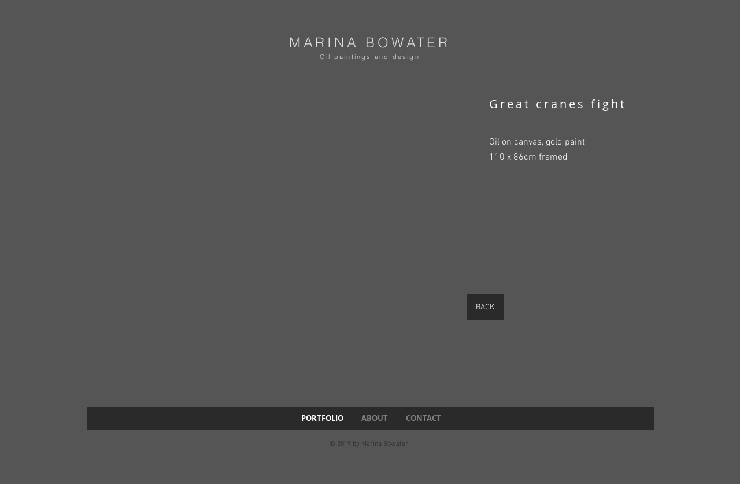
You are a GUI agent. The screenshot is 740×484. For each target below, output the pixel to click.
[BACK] (485, 307)
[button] (273, 232)
